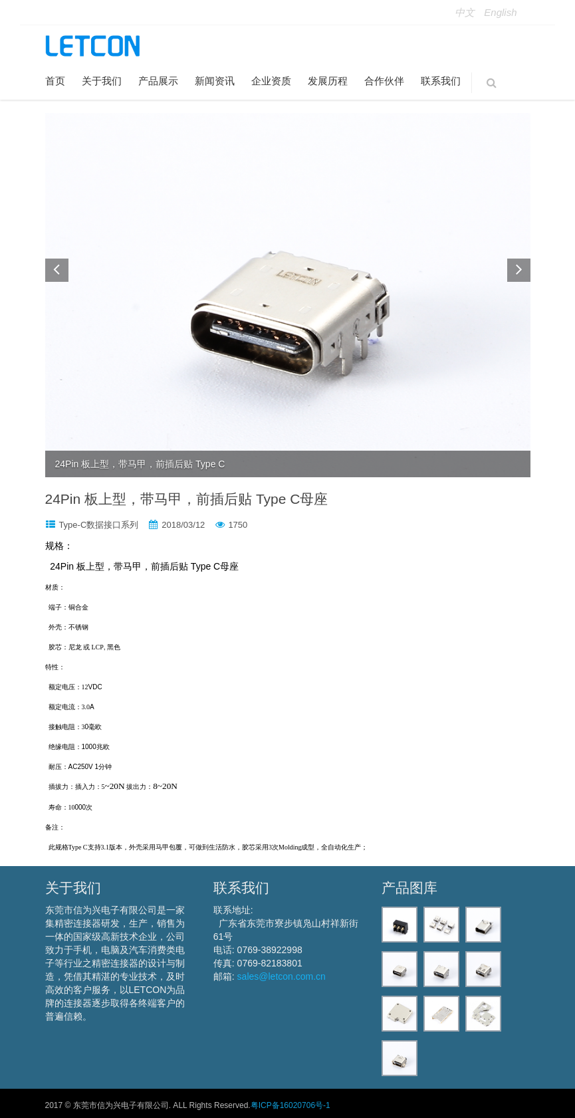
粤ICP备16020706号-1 (290, 1105)
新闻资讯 (215, 80)
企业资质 (271, 80)
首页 (55, 80)
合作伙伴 (384, 80)
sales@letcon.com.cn (281, 976)
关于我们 (102, 80)
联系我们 (441, 80)
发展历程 (328, 80)
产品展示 (158, 80)
